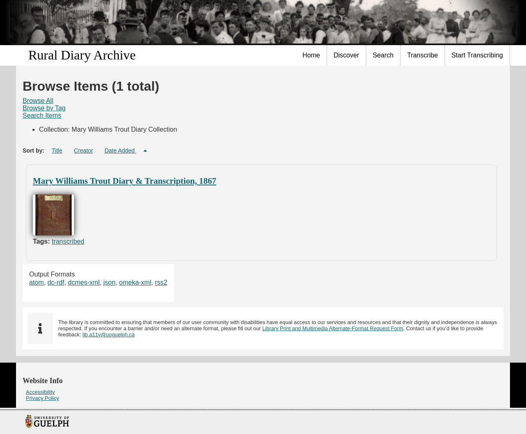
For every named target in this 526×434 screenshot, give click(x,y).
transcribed (68, 241)
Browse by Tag (44, 108)
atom (36, 282)
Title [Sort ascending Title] (57, 150)
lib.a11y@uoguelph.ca (109, 334)
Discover (346, 55)
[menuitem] (311, 55)
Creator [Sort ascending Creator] (83, 150)
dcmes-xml (83, 282)
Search (383, 55)
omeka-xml (135, 282)
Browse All (38, 100)
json (109, 282)
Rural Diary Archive (82, 55)
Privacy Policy (42, 398)
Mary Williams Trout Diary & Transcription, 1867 (124, 180)
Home (311, 55)
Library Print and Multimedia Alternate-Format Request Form (332, 328)
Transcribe (422, 55)
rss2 (161, 282)
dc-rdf (55, 282)
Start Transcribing (477, 55)
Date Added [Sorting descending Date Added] (120, 150)
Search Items (42, 115)
